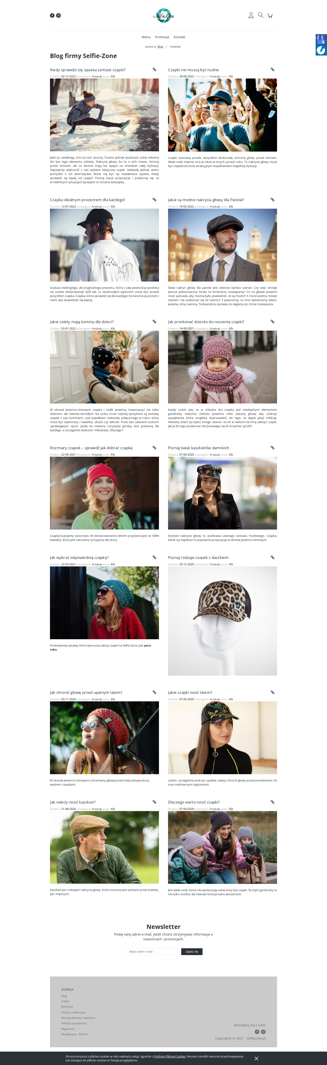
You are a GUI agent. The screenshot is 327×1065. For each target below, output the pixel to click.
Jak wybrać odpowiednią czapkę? (79, 557)
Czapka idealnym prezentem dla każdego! (87, 199)
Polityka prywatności (74, 1023)
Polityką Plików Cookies (170, 1056)
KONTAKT (67, 1007)
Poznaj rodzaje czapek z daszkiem (198, 557)
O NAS (65, 1001)
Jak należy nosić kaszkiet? (72, 802)
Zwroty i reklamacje (73, 1012)
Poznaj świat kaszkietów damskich (198, 447)
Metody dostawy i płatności (78, 1018)
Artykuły (97, 76)
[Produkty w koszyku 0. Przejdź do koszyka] (270, 18)
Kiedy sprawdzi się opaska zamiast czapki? (87, 69)
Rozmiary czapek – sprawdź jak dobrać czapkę (91, 447)
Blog (64, 996)
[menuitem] (146, 37)
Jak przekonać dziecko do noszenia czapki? (206, 321)
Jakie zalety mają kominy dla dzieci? (82, 321)
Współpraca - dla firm (74, 1034)
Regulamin (68, 1029)
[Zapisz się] (192, 951)
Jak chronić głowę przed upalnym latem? (86, 692)
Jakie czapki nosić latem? (190, 692)
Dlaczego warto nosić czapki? (194, 802)
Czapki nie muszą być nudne (193, 69)
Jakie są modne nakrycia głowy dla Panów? (206, 199)
